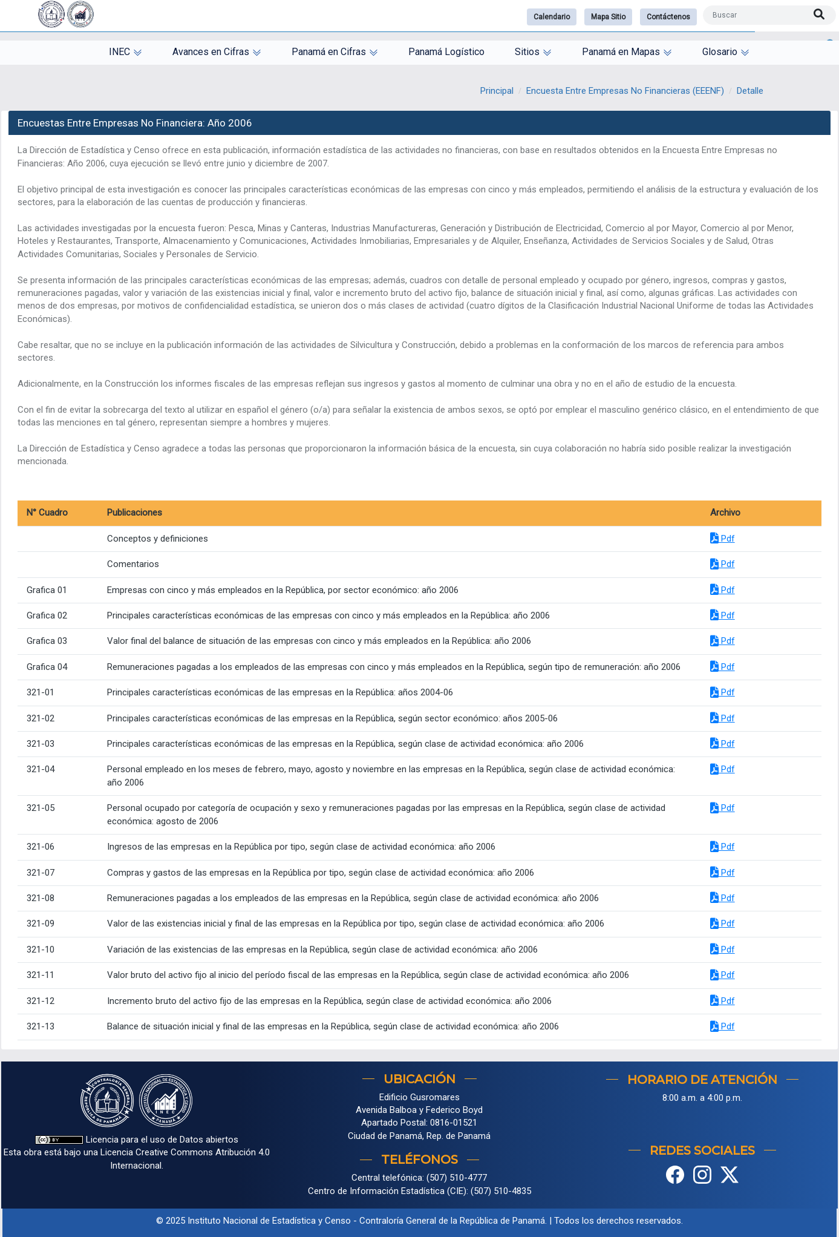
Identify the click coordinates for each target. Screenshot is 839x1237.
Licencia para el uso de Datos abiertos (136, 1139)
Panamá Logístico (446, 51)
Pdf (722, 538)
